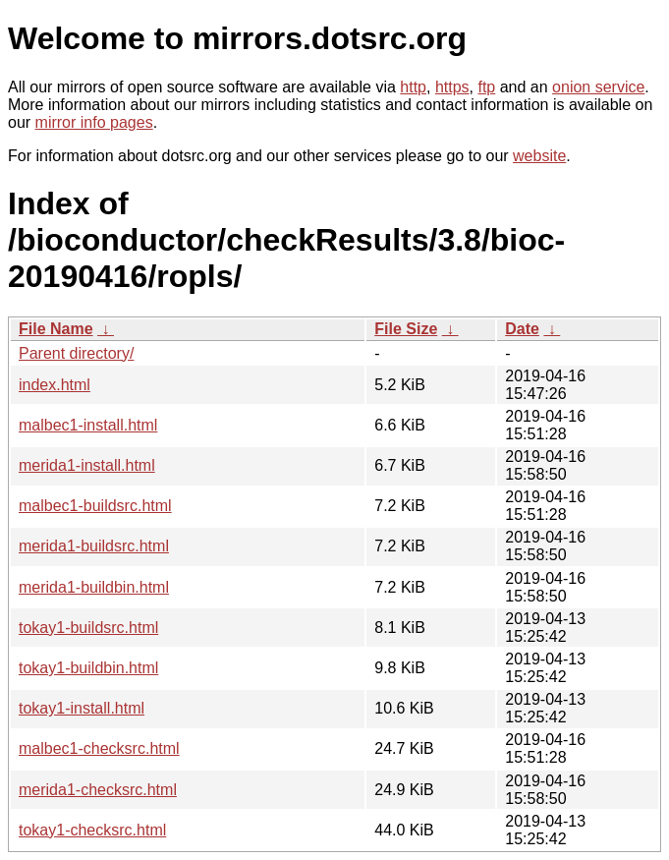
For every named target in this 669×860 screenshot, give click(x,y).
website (539, 155)
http (413, 87)
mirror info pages (94, 122)
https (452, 87)
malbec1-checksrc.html (99, 748)
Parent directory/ (76, 353)
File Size (405, 328)
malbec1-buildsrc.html (95, 505)
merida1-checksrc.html (98, 789)
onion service (598, 87)
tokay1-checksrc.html (92, 830)
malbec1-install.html (88, 425)
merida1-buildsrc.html (94, 546)
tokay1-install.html (81, 708)
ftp (486, 87)
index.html (54, 384)
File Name (56, 328)
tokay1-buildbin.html (88, 667)
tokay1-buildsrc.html (88, 627)
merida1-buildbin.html (94, 587)
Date (522, 328)
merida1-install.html (87, 465)
